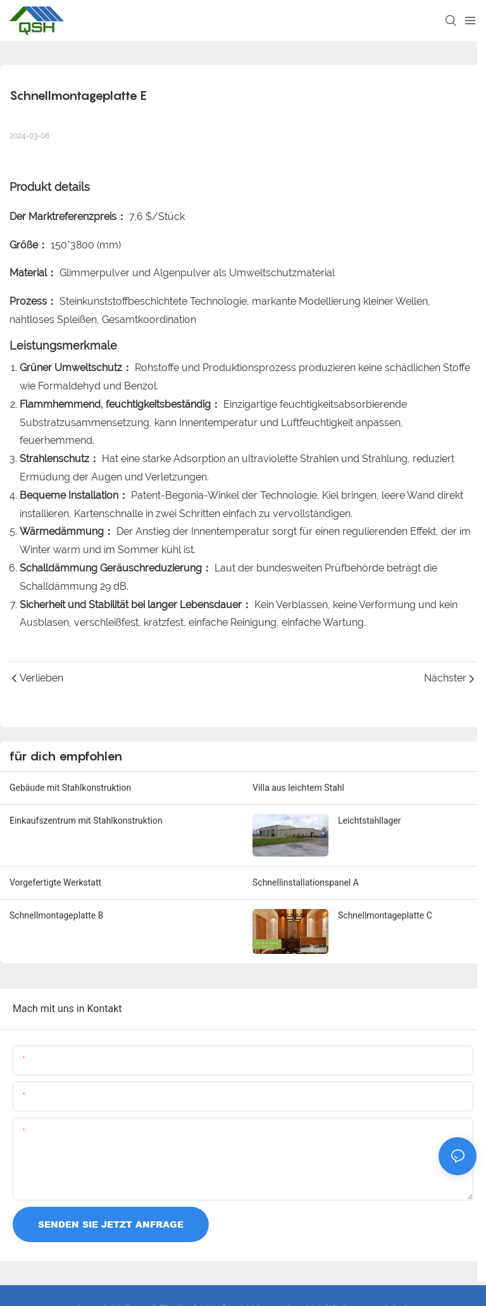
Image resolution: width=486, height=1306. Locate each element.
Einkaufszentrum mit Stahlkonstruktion (86, 820)
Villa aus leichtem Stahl (298, 788)
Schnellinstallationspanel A (305, 882)
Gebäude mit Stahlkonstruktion (70, 788)
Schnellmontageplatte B (56, 915)
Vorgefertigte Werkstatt (55, 882)
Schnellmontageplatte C (385, 915)
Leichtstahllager (369, 820)
